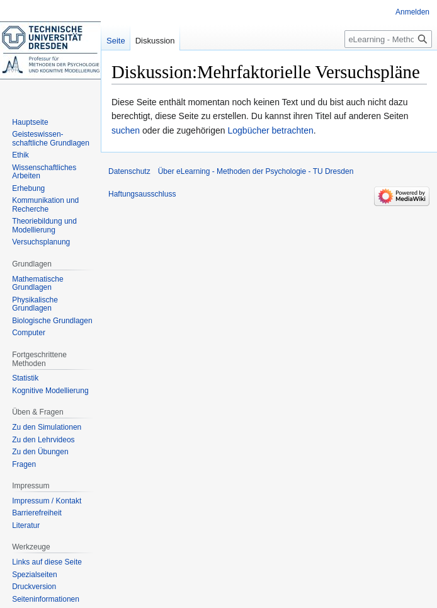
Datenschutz (129, 171)
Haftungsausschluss (142, 194)
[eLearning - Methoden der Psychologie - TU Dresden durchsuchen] (388, 39)
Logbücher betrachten (270, 130)
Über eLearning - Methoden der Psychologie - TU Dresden (256, 171)
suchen (125, 130)
